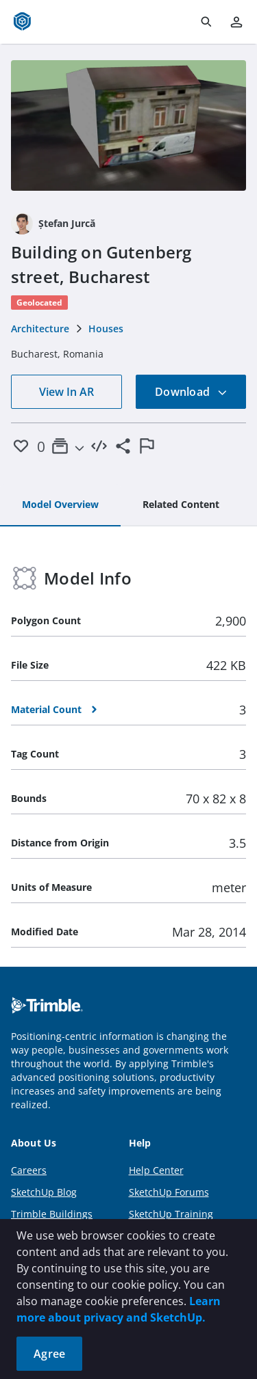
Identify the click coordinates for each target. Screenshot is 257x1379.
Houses (105, 328)
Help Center (156, 1170)
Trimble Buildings (52, 1213)
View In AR (66, 391)
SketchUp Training (171, 1213)
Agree (49, 1353)
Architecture (40, 328)
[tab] (60, 505)
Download (191, 391)
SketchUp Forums (169, 1192)
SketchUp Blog (44, 1192)
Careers (29, 1170)
